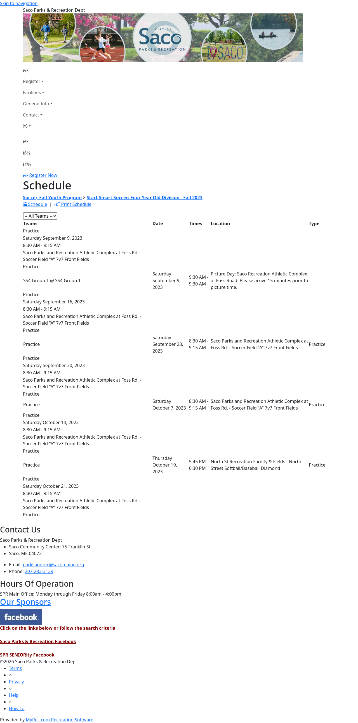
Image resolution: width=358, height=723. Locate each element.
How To (16, 708)
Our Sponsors (25, 601)
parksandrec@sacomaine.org (53, 565)
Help (14, 695)
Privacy (16, 682)
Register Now (43, 175)
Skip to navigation (18, 3)
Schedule (35, 204)
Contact (31, 115)
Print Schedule (72, 204)
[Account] (38, 126)
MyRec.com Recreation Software (59, 720)
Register (31, 81)
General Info (36, 104)
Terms (15, 668)
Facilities (32, 92)
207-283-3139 (39, 571)
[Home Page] (38, 70)
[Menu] (27, 164)
